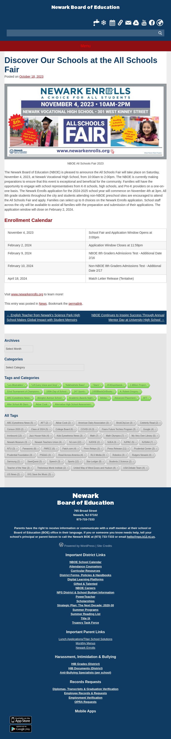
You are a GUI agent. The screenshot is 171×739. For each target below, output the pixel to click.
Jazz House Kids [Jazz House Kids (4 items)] (39, 436)
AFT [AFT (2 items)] (44, 423)
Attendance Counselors (85, 566)
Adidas (103, 398)
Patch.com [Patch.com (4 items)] (69, 448)
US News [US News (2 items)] (13, 474)
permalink (75, 303)
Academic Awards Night (81, 398)
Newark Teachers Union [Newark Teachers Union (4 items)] (48, 442)
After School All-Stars (17, 404)
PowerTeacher (85, 596)
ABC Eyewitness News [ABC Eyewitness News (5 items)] (20, 423)
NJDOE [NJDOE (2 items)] (94, 442)
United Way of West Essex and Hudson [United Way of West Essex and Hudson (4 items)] (94, 468)
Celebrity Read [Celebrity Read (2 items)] (149, 423)
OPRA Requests (85, 701)
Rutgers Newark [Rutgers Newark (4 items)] (141, 455)
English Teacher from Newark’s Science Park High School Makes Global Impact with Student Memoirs (43, 317)
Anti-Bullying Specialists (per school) (85, 672)
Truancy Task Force (85, 622)
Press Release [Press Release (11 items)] (116, 448)
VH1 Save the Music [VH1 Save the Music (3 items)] (39, 474)
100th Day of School (56, 391)
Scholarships (85, 601)
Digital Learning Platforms (85, 579)
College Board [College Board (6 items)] (64, 429)
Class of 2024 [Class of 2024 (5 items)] (39, 429)
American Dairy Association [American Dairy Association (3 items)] (93, 423)
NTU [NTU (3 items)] (11, 448)
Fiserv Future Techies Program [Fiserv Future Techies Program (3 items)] (119, 429)
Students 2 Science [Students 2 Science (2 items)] (120, 461)
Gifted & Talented (86, 583)
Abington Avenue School (49, 398)
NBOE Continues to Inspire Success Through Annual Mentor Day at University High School (128, 317)
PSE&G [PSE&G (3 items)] (45, 455)
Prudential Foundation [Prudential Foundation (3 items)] (19, 455)
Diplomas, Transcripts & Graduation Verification (85, 689)
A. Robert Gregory (129, 391)
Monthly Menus (85, 643)
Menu (85, 46)
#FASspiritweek (114, 385)
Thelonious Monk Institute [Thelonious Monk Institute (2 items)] (51, 468)
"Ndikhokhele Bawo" (75, 385)
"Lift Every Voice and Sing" (44, 385)
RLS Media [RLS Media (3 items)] (98, 455)
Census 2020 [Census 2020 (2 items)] (15, 429)
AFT (145, 398)
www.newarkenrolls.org (27, 294)
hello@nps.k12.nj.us (141, 536)
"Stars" (96, 385)
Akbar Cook (41, 404)
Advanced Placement (125, 398)
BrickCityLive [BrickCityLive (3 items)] (124, 423)
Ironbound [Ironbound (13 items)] (14, 436)
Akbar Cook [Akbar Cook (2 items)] (63, 423)
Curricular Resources (85, 570)
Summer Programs (85, 609)
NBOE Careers (85, 588)
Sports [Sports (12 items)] (73, 461)
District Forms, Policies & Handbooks (85, 575)
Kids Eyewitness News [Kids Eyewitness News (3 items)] (70, 436)
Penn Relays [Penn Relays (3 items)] (92, 448)
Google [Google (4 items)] (148, 429)
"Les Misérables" (15, 385)
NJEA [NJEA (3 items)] (111, 442)
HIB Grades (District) (85, 664)
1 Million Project (138, 385)
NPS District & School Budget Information (85, 592)
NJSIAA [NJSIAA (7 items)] (147, 442)
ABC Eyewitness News (18, 398)
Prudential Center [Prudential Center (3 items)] (144, 448)
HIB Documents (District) (85, 668)
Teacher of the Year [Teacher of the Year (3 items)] (18, 468)
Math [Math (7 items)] (94, 436)
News (43, 303)
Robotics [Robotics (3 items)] (118, 455)
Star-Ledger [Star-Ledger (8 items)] (94, 461)
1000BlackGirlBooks (102, 391)
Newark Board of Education (85, 7)
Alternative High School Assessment (73, 404)
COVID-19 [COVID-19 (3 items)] (87, 429)
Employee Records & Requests (85, 693)
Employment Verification (85, 697)
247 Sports (79, 391)
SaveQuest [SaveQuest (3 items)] (34, 461)
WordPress (87, 545)
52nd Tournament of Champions (23, 391)
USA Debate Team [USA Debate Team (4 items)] (134, 468)
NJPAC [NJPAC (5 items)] (129, 442)
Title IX (85, 618)
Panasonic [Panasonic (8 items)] (30, 448)
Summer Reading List (85, 614)
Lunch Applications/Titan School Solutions (85, 639)
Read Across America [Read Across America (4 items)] (70, 455)
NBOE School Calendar (85, 562)
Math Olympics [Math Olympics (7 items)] (115, 436)
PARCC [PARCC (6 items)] (49, 448)
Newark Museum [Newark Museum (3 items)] (17, 442)
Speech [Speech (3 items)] (54, 461)
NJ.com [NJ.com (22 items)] (75, 442)
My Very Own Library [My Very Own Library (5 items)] (144, 436)
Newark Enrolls (85, 647)
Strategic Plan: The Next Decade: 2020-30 (85, 605)
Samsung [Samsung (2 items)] (13, 461)
